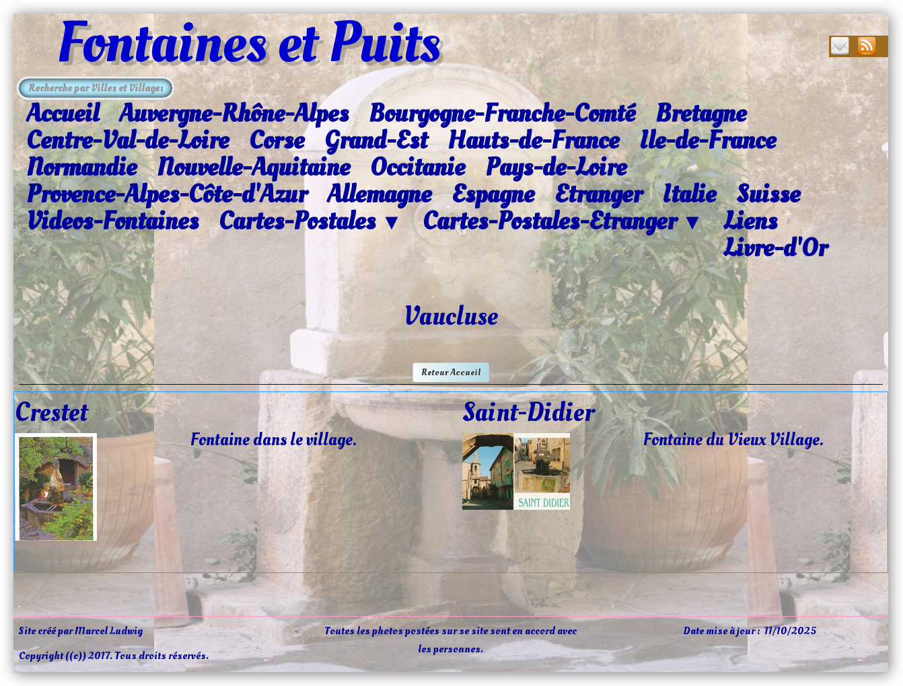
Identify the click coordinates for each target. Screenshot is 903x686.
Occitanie (417, 167)
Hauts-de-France (533, 140)
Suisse (768, 194)
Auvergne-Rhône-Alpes (234, 113)
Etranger (598, 194)
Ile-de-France (707, 140)
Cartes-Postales (310, 222)
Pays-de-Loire (555, 167)
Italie (689, 194)
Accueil (62, 113)
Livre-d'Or (775, 248)
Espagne (493, 194)
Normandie (81, 167)
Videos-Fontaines (112, 221)
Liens (750, 221)
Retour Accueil (450, 372)
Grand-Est (375, 140)
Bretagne (700, 113)
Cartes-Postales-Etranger (563, 222)
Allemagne (379, 194)
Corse (276, 140)
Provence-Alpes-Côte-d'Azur (166, 194)
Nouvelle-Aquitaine (253, 167)
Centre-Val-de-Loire (127, 140)
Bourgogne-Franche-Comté (502, 113)
